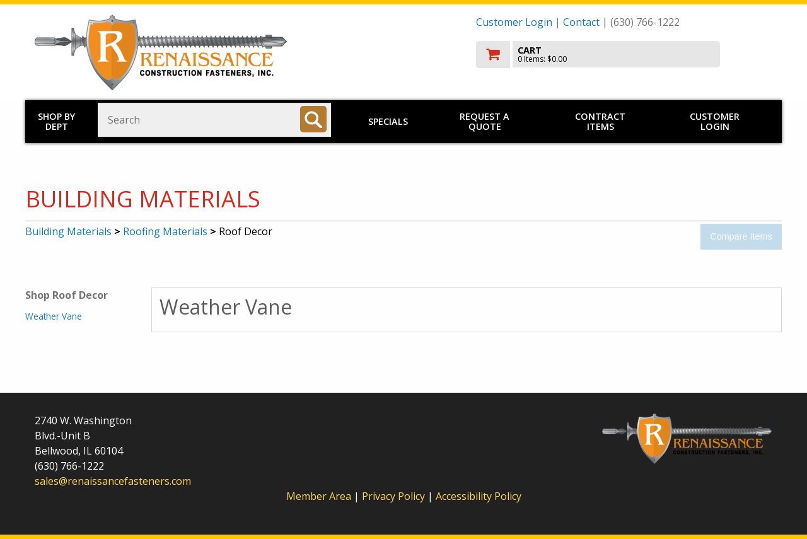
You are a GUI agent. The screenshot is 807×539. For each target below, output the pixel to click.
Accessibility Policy (478, 496)
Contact (581, 22)
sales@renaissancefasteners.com (113, 481)
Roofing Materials (165, 231)
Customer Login (514, 22)
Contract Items (600, 121)
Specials (388, 121)
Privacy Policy (394, 496)
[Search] (313, 119)
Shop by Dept (56, 121)
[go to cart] (624, 54)
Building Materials (68, 231)
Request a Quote (484, 121)
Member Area (318, 496)
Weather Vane (53, 316)
